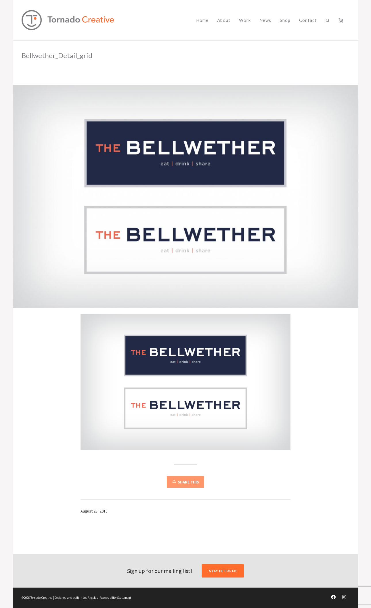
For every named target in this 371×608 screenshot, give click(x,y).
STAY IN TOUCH (223, 571)
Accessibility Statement (115, 598)
